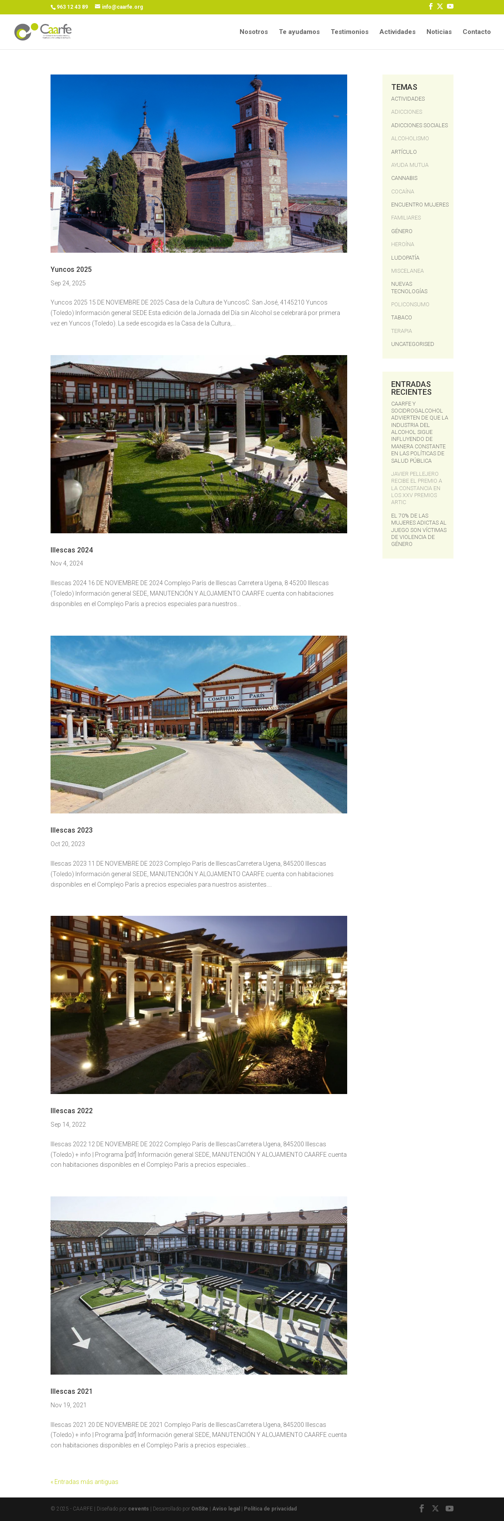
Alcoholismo (410, 138)
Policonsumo (410, 304)
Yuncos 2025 (71, 270)
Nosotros (254, 32)
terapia (401, 331)
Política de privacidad (270, 1509)
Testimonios (350, 32)
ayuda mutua (410, 165)
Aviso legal (226, 1509)
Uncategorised (412, 344)
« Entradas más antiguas (84, 1481)
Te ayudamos (299, 32)
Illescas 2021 (72, 1392)
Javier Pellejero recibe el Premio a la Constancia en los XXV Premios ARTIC (416, 488)
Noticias (439, 32)
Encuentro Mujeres (420, 204)
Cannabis (404, 178)
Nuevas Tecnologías (409, 287)
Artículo (404, 152)
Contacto (477, 32)
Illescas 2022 (72, 1111)
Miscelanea (407, 271)
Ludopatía (405, 257)
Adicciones (406, 111)
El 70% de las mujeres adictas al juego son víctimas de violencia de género (418, 530)
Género (402, 231)
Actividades (397, 32)
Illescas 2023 (72, 830)
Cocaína (402, 191)
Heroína (402, 244)
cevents (138, 1509)
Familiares (406, 217)
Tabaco (401, 317)
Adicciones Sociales (419, 125)
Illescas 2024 (72, 550)
